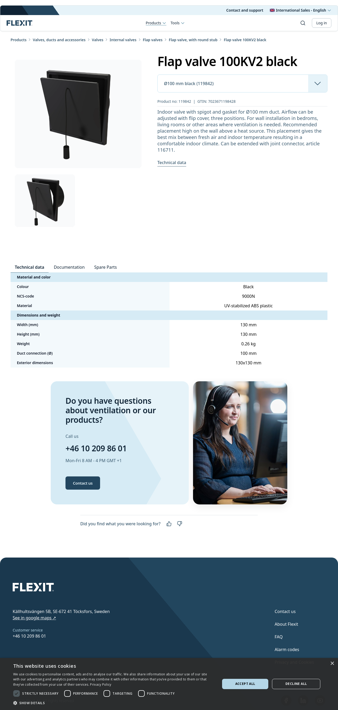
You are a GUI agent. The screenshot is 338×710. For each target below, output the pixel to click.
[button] (113, 703)
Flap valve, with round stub (193, 39)
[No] (179, 523)
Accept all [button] (245, 683)
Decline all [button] (296, 683)
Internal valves (123, 39)
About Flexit (286, 624)
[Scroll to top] (19, 23)
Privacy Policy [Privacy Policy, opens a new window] (100, 684)
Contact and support (244, 10)
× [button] (332, 664)
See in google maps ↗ (34, 618)
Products (156, 23)
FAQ (279, 637)
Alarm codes (287, 649)
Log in (321, 22)
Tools (178, 23)
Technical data (171, 162)
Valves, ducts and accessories (59, 39)
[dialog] (169, 684)
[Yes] (169, 523)
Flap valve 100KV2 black (245, 39)
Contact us (83, 483)
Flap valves (153, 39)
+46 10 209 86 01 (96, 448)
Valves (97, 39)
